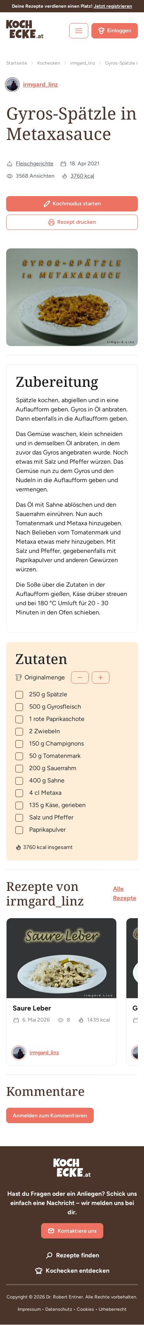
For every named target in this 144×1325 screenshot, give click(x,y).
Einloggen (114, 30)
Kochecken (48, 63)
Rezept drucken (72, 222)
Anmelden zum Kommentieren (50, 1115)
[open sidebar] (78, 30)
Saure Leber (32, 1008)
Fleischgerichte (34, 163)
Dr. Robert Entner (64, 1297)
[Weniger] (80, 677)
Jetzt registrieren (113, 6)
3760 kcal (82, 176)
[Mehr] (100, 677)
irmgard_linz (82, 63)
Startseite (16, 63)
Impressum (29, 1309)
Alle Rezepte (124, 893)
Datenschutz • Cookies (70, 1309)
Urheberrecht (113, 1309)
